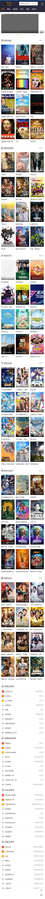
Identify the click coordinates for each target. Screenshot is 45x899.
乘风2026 (33, 307)
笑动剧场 (22, 809)
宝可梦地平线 (5, 439)
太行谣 (3, 174)
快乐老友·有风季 (22, 795)
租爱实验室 (19, 224)
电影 (8, 9)
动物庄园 (33, 497)
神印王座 (22, 847)
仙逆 (22, 856)
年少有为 (22, 766)
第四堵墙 (22, 714)
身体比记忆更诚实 (21, 605)
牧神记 (22, 861)
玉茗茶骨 (22, 784)
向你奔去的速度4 (22, 752)
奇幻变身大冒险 (21, 547)
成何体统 (22, 865)
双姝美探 (22, 748)
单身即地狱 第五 (22, 813)
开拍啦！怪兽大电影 (7, 464)
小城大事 (22, 884)
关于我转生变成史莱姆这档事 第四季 (13, 414)
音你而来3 (19, 332)
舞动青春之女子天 (22, 733)
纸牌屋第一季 (22, 775)
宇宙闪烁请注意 (22, 804)
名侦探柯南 (22, 879)
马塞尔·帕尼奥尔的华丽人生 (24, 571)
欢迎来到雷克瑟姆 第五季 (9, 92)
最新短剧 (8, 578)
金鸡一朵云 (4, 67)
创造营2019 (22, 818)
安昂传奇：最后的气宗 (37, 571)
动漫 (27, 9)
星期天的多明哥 (22, 723)
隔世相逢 (4, 199)
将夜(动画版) (34, 464)
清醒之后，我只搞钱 (7, 679)
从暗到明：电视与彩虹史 (24, 92)
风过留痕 (22, 762)
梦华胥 (22, 757)
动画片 (34, 9)
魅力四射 (22, 728)
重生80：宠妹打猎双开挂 (9, 654)
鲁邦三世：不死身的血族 (9, 547)
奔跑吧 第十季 (20, 307)
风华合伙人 (4, 332)
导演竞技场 (4, 282)
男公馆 (3, 249)
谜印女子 (19, 67)
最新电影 (8, 41)
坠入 (17, 141)
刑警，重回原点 (35, 249)
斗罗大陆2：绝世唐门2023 (24, 439)
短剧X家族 (33, 332)
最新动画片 (9, 471)
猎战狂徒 (22, 705)
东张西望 (33, 282)
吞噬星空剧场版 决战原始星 (10, 571)
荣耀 (22, 710)
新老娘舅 (22, 836)
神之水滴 (19, 199)
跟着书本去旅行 (21, 116)
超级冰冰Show (35, 356)
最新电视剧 (9, 148)
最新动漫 (8, 363)
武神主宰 (22, 888)
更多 (41, 40)
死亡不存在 (4, 522)
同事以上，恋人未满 (36, 67)
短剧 (3, 14)
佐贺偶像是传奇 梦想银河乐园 (10, 497)
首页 (3, 9)
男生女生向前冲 (22, 823)
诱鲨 (31, 116)
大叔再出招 (34, 224)
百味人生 (4, 224)
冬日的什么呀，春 (22, 780)
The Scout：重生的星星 (8, 307)
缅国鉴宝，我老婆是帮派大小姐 (26, 654)
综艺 (22, 9)
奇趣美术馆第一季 (7, 141)
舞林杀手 (33, 141)
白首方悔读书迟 (21, 679)
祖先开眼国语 (22, 771)
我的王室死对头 (21, 249)
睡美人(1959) (20, 497)
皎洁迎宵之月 (22, 874)
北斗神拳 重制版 (6, 390)
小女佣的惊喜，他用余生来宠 (25, 629)
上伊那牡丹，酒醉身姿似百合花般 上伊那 (29, 390)
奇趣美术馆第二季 (36, 92)
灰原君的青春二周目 (22, 464)
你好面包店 (19, 282)
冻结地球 (33, 390)
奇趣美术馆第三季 (7, 116)
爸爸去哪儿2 (22, 719)
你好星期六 (22, 827)
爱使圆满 (19, 174)
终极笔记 (22, 743)
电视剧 (15, 9)
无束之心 (4, 356)
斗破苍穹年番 (22, 852)
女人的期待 (22, 701)
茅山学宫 (33, 439)
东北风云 (22, 696)
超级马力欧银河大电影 (23, 522)
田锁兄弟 (33, 174)
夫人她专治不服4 (6, 629)
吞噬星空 (22, 870)
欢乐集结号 (22, 832)
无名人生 (33, 522)
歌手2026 (19, 356)
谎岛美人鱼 (22, 691)
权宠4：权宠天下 (6, 605)
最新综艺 (8, 256)
